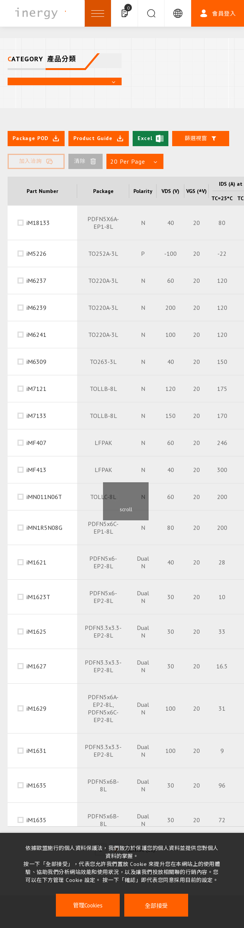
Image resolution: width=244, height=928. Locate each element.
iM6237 (36, 280)
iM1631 (36, 750)
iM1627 (36, 666)
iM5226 (36, 253)
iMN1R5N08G (44, 527)
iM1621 (36, 562)
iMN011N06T (44, 497)
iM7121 (36, 388)
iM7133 (36, 415)
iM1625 (36, 631)
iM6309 (36, 361)
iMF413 (36, 470)
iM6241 (36, 334)
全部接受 (156, 905)
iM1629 (36, 708)
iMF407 (36, 442)
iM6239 (36, 307)
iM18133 (38, 222)
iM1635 (36, 785)
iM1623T (38, 597)
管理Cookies (88, 905)
